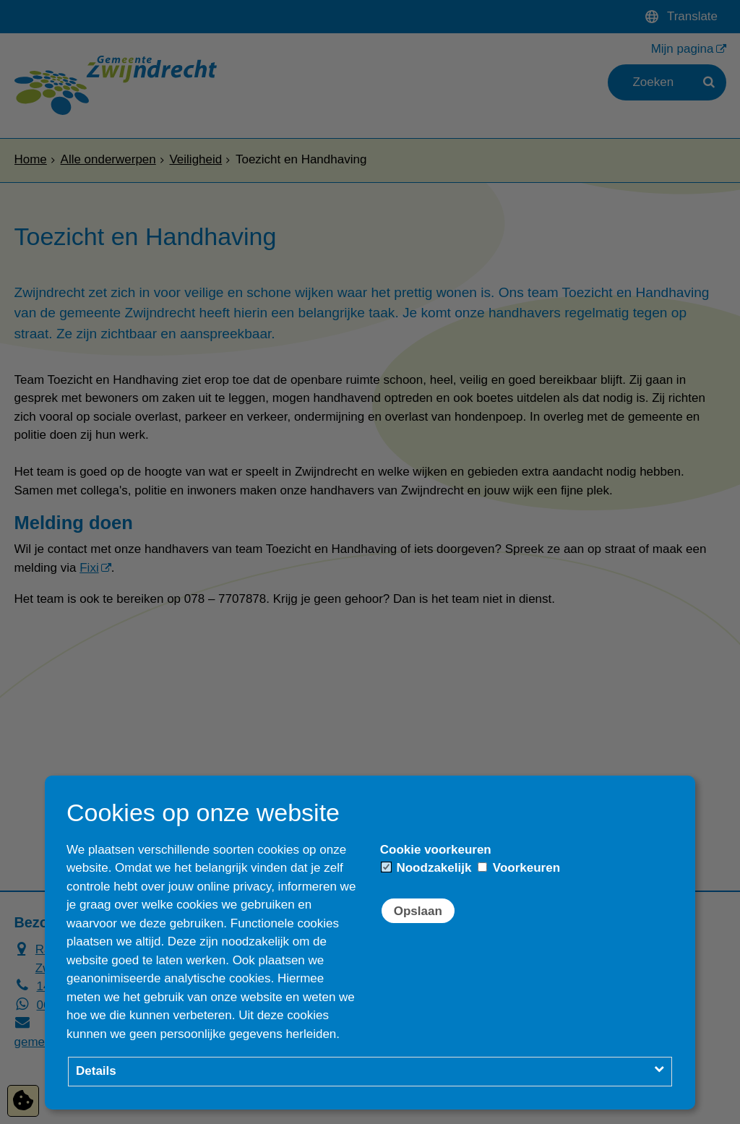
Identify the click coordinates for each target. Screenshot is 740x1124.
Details (96, 1071)
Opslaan (418, 911)
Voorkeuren (519, 868)
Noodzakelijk (427, 868)
